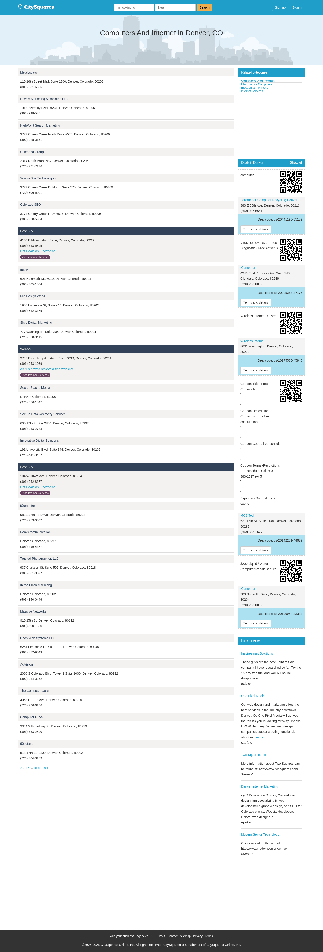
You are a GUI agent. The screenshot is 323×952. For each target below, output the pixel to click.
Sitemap (185, 936)
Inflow (24, 270)
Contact (173, 936)
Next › (38, 767)
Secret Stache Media (35, 387)
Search (205, 7)
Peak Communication (35, 532)
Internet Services (252, 91)
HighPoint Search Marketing (40, 125)
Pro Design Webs (32, 296)
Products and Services (35, 257)
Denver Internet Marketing (259, 786)
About (161, 936)
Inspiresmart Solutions (257, 653)
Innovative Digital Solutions (39, 440)
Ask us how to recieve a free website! (46, 369)
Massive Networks (33, 611)
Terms (209, 936)
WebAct (25, 349)
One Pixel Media (253, 696)
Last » (46, 767)
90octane (26, 743)
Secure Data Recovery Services (43, 414)
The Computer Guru (34, 690)
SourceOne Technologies (38, 178)
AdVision (26, 664)
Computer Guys (31, 717)
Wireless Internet (252, 341)
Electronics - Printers (254, 87)
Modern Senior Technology (260, 834)
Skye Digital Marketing (36, 322)
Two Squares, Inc (253, 755)
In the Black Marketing (36, 585)
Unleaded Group (32, 152)
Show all (296, 162)
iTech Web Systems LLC (37, 638)
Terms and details (255, 229)
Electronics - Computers (256, 84)
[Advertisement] (271, 126)
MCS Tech (247, 515)
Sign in (297, 7)
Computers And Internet (257, 80)
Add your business (122, 936)
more (260, 737)
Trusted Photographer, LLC (39, 558)
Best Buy (26, 231)
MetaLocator (29, 72)
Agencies (142, 936)
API (153, 936)
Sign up (280, 7)
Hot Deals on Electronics (37, 251)
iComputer (27, 505)
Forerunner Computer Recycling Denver (268, 200)
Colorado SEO (30, 204)
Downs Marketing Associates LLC (44, 99)
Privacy (198, 936)
